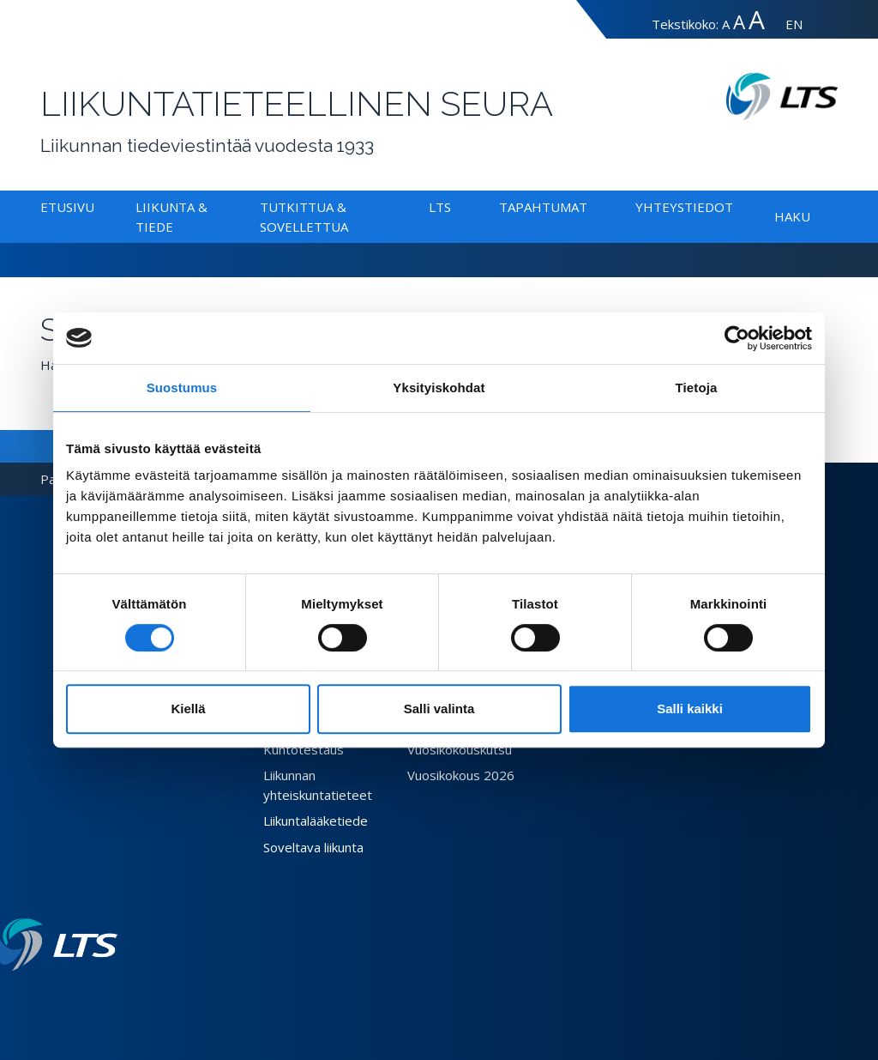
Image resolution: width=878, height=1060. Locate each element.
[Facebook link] (69, 998)
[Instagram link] (97, 998)
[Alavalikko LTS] (454, 206)
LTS (440, 206)
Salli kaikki (690, 708)
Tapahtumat (543, 206)
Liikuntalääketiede (315, 820)
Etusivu (67, 206)
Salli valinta (439, 708)
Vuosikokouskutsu (459, 749)
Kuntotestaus (303, 749)
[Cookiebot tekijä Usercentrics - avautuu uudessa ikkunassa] (737, 338)
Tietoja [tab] (697, 387)
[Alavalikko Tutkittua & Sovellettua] (351, 226)
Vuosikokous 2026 (460, 775)
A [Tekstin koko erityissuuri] (757, 19)
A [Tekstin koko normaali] (726, 24)
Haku (792, 216)
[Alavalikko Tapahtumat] (590, 206)
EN (794, 24)
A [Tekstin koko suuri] (739, 22)
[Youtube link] (110, 998)
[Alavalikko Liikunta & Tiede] (176, 226)
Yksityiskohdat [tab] (438, 387)
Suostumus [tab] (182, 387)
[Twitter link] (83, 998)
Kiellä (188, 708)
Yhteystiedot (684, 206)
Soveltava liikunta (313, 847)
